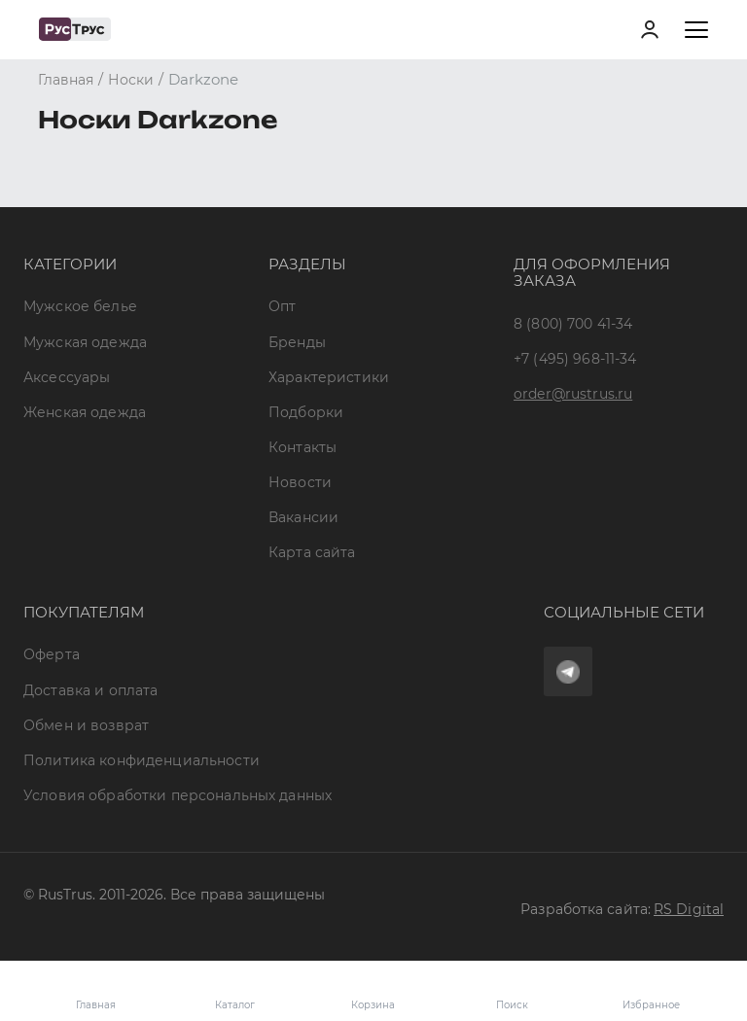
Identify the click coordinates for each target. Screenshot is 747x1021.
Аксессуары (66, 377)
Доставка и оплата (90, 690)
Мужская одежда (85, 342)
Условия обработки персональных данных (177, 795)
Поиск (512, 1005)
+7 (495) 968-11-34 (575, 359)
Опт (282, 306)
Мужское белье (80, 306)
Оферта (51, 654)
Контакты (302, 447)
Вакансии (303, 517)
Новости (300, 482)
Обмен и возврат (86, 725)
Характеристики (328, 377)
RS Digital (689, 909)
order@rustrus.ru (573, 394)
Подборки (305, 412)
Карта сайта (312, 552)
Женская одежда (84, 412)
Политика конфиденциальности (141, 760)
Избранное (651, 990)
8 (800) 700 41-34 (573, 324)
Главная (96, 1005)
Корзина (373, 990)
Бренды (297, 342)
